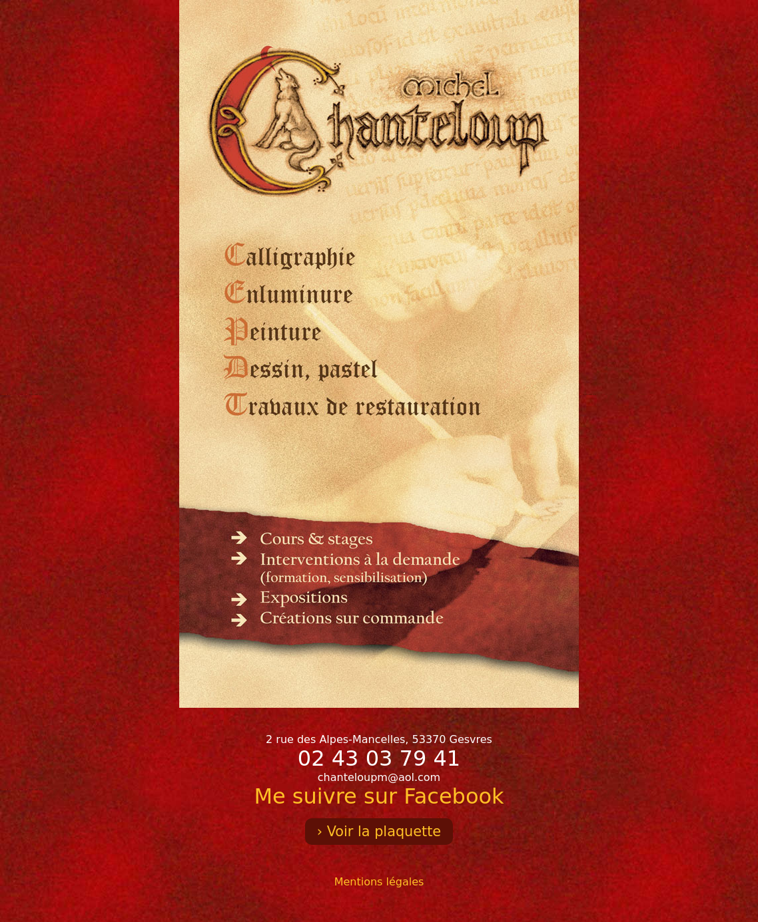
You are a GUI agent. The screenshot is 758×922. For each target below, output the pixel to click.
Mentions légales (379, 881)
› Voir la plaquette (379, 832)
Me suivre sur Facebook (379, 796)
